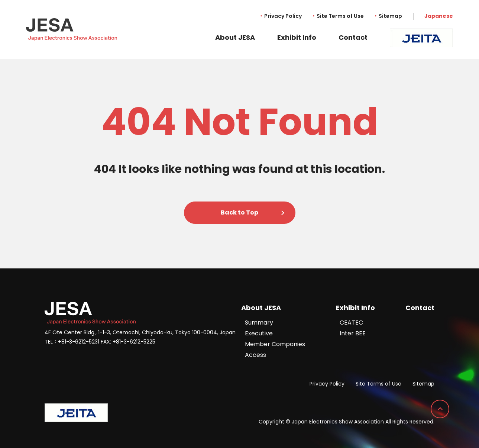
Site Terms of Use (340, 16)
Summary (259, 322)
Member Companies (275, 344)
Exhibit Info (296, 37)
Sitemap (390, 16)
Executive (259, 333)
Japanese (438, 16)
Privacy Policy (283, 16)
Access (255, 355)
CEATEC (351, 322)
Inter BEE (353, 333)
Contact (353, 37)
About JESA (235, 37)
